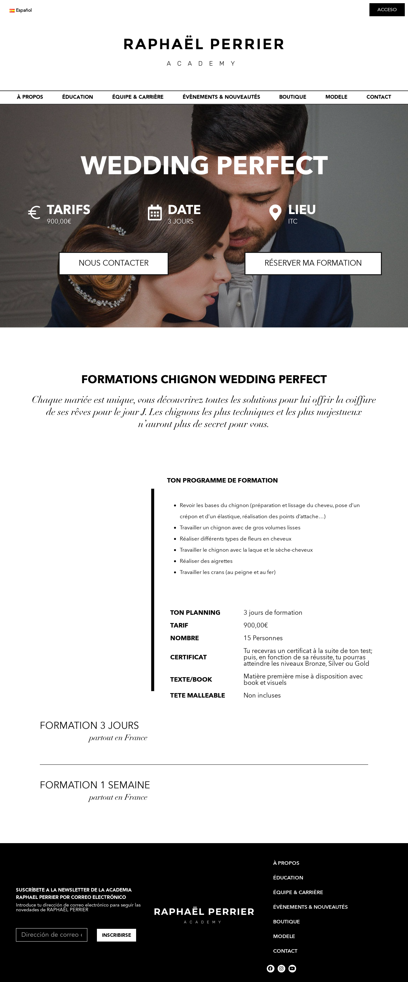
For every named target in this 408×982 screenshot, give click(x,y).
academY (204, 63)
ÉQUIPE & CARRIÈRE (138, 97)
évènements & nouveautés (221, 97)
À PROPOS (30, 97)
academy (204, 922)
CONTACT (379, 97)
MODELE (336, 97)
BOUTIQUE (292, 97)
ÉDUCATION (77, 97)
